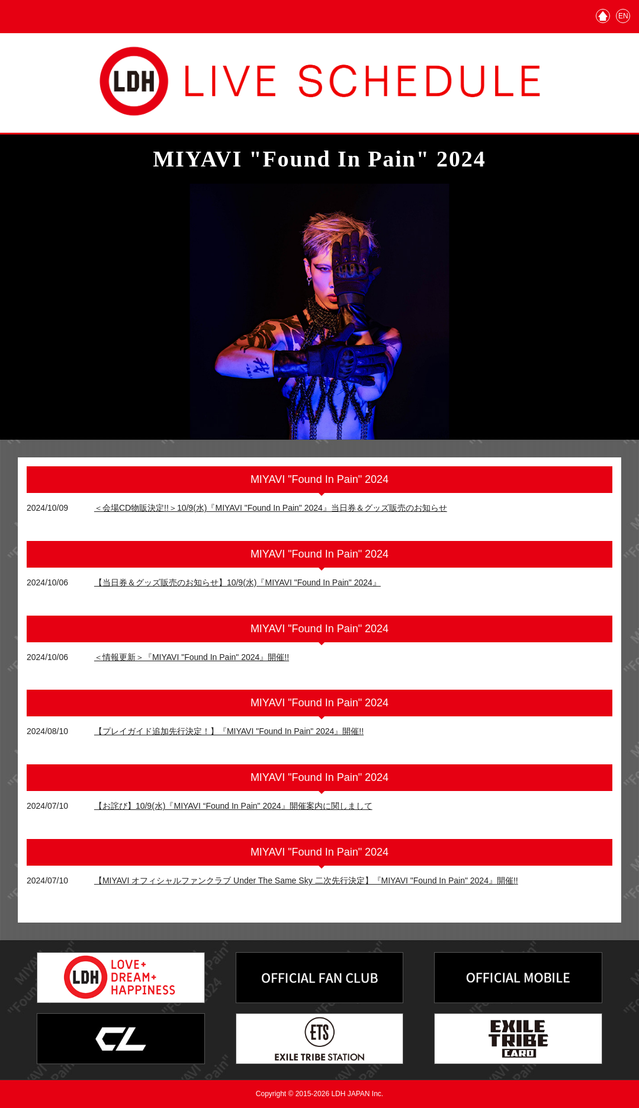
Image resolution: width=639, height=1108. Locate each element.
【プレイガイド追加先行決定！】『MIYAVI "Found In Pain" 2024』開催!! (229, 731)
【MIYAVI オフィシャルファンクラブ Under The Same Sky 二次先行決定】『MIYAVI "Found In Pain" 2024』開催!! (306, 880)
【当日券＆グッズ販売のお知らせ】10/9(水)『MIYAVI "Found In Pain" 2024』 (237, 582)
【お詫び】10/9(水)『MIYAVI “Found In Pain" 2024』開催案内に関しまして (233, 806)
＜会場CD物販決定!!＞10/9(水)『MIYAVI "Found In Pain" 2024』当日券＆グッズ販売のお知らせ (270, 508)
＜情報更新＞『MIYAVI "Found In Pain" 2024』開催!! (191, 657)
